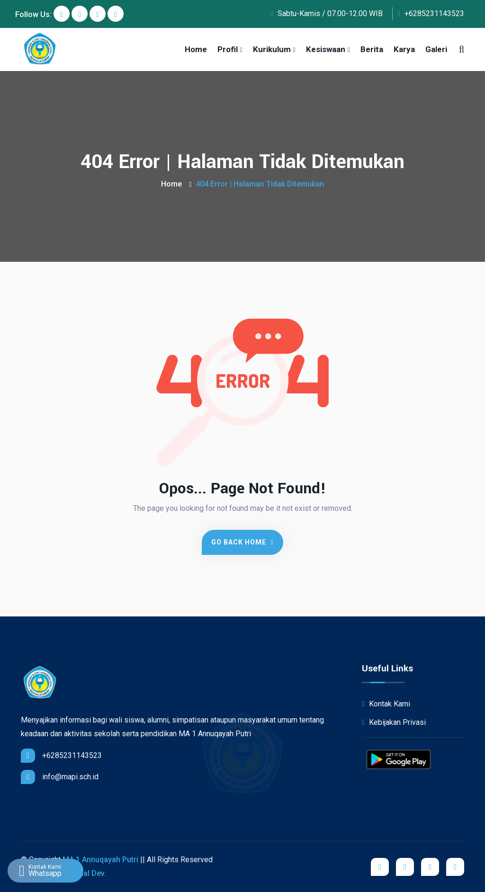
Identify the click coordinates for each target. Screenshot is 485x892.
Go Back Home (242, 542)
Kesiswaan (325, 49)
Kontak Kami (386, 703)
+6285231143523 (430, 13)
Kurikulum (272, 49)
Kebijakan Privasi (394, 722)
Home (196, 49)
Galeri (436, 49)
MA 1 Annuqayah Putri (100, 859)
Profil (227, 49)
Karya (404, 49)
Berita (371, 49)
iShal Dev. (89, 873)
